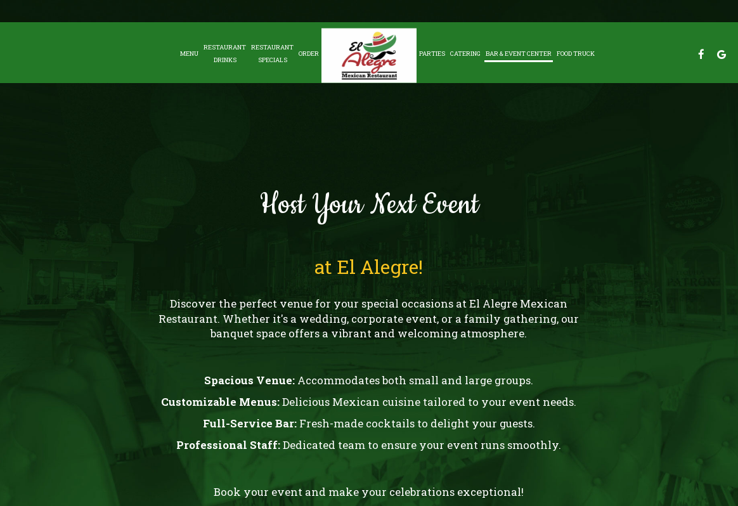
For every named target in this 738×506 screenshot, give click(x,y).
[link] (369, 55)
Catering (465, 53)
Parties (432, 53)
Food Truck (576, 53)
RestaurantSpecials (272, 53)
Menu (189, 53)
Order (309, 53)
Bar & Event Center (519, 53)
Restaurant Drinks (225, 53)
